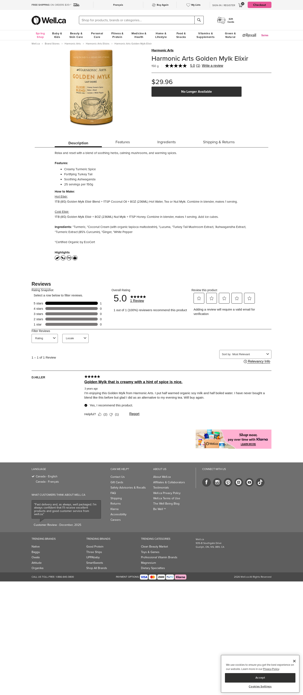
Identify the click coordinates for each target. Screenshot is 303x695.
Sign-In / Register (223, 5)
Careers (115, 520)
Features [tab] (123, 142)
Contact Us (117, 477)
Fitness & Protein (117, 35)
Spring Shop (40, 35)
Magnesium (148, 563)
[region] (260, 674)
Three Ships (94, 552)
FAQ (113, 493)
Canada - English (46, 476)
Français (118, 5)
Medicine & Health (139, 35)
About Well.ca (162, 477)
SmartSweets (94, 563)
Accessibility (118, 514)
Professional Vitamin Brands (159, 557)
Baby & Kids (57, 35)
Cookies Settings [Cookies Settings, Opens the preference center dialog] (260, 686)
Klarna (114, 509)
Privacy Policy (271, 669)
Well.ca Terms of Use (166, 498)
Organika (37, 568)
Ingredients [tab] (166, 142)
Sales (265, 35)
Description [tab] (78, 143)
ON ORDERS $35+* (51, 5)
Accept (260, 678)
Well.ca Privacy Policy (167, 493)
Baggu (36, 552)
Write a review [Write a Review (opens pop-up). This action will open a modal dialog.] (212, 65)
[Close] (294, 661)
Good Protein (95, 546)
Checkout (259, 5)
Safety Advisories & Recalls (128, 487)
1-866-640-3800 (65, 577)
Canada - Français (47, 481)
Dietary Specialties (153, 568)
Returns (115, 503)
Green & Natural (230, 35)
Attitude (37, 563)
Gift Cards (116, 482)
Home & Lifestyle (161, 35)
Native (36, 546)
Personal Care (97, 35)
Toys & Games (150, 552)
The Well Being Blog (166, 503)
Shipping (116, 498)
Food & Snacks (181, 35)
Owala (36, 557)
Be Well (159, 509)
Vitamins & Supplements (206, 35)
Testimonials (161, 487)
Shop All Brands (96, 568)
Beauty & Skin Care (76, 35)
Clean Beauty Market (154, 546)
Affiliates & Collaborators (169, 482)
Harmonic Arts (163, 50)
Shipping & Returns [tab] (219, 142)
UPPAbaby (93, 557)
